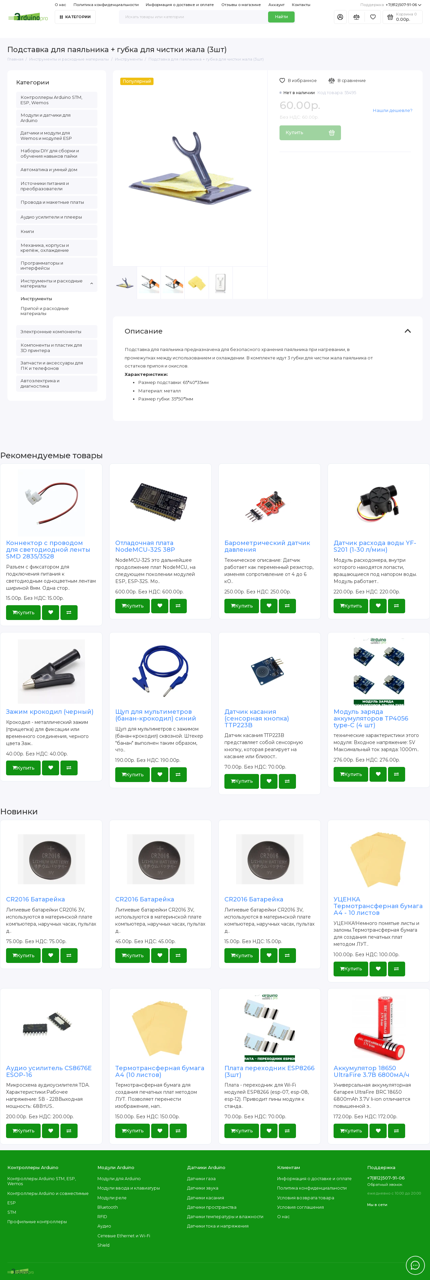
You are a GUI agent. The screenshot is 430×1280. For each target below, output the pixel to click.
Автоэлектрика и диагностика (39, 383)
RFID (102, 1216)
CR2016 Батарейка (35, 899)
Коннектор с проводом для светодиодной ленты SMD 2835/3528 (48, 549)
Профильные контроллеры (37, 1221)
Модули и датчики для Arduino (45, 117)
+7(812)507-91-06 (391, 4)
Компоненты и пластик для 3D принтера (51, 347)
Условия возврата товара (305, 1197)
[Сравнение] (356, 17)
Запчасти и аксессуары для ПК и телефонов (51, 365)
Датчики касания (205, 1197)
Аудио (104, 1226)
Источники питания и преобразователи (44, 186)
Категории (75, 16)
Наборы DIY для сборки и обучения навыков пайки (49, 153)
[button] (250, 291)
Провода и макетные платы (52, 202)
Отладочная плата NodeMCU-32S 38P (145, 546)
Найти (281, 16)
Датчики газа (201, 1178)
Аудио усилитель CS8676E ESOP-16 (49, 1071)
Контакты (301, 4)
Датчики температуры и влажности (225, 1216)
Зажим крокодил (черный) (49, 711)
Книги (27, 231)
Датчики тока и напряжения (218, 1226)
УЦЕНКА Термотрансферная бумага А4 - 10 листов (378, 906)
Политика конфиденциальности (106, 4)
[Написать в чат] (415, 1265)
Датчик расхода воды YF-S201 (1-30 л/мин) (375, 546)
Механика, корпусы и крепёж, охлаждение (44, 247)
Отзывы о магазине (241, 4)
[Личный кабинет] (340, 17)
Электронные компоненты (50, 331)
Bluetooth (107, 1207)
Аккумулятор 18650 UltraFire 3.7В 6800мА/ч (371, 1071)
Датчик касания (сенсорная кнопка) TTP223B (256, 718)
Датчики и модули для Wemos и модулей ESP (46, 135)
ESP (11, 1202)
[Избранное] (373, 17)
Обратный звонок (384, 1184)
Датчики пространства (211, 1207)
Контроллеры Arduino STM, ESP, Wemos (51, 99)
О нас (60, 4)
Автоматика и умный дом (48, 169)
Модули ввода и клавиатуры (128, 1188)
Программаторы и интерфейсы (41, 265)
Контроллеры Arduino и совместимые (48, 1193)
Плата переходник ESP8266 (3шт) (269, 1071)
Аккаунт (276, 4)
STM (11, 1212)
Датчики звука (202, 1188)
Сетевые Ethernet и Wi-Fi (123, 1235)
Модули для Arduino (119, 1178)
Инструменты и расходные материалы (56, 283)
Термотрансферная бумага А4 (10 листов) (159, 1071)
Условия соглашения (300, 1207)
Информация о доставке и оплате (180, 4)
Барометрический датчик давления (267, 546)
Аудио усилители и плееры (51, 217)
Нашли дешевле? (393, 110)
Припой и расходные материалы (44, 311)
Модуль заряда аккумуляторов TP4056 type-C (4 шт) (371, 718)
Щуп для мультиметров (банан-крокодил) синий (155, 715)
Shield (103, 1245)
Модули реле (112, 1197)
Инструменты (36, 298)
